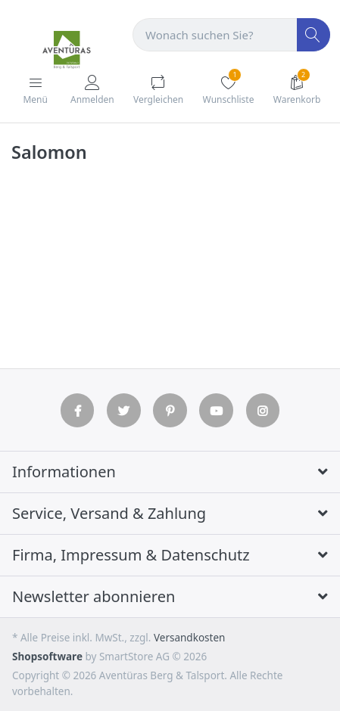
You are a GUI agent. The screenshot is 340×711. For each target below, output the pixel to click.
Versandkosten (189, 637)
